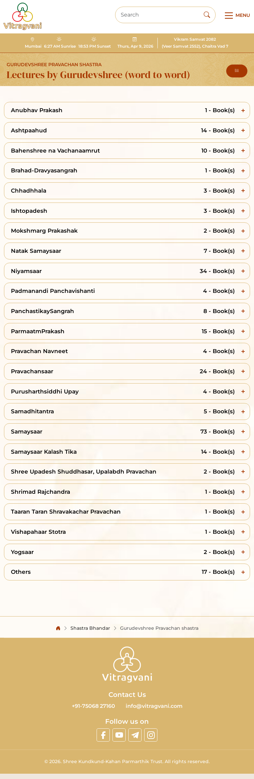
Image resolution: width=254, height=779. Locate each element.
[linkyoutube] (119, 735)
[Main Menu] (236, 15)
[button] (236, 71)
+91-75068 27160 (93, 706)
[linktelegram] (135, 735)
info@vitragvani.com (154, 706)
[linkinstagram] (150, 735)
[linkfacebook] (103, 735)
